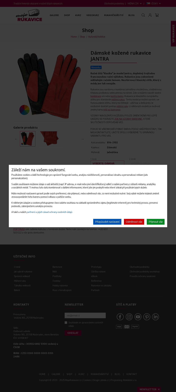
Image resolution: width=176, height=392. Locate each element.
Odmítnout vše (134, 221)
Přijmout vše (156, 221)
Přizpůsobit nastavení (107, 221)
